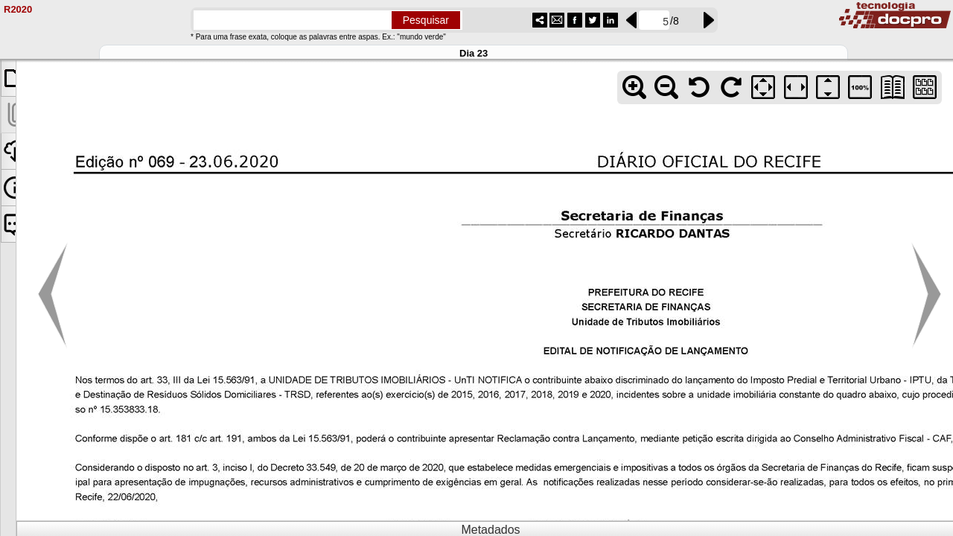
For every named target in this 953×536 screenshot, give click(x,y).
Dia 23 (473, 53)
